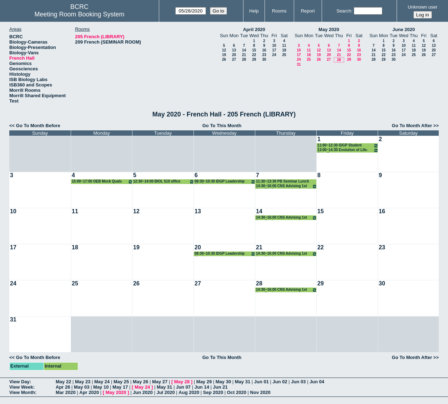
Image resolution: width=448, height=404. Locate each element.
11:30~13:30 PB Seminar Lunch (282, 181)
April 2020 (254, 29)
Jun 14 (202, 387)
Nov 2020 (260, 392)
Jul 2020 (165, 392)
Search (343, 11)
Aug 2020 (188, 392)
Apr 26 (63, 387)
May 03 (81, 387)
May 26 (140, 381)
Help (254, 11)
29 (254, 59)
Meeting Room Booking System (79, 14)
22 (254, 55)
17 (274, 50)
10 (274, 46)
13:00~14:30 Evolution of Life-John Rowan (347, 150)
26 (224, 59)
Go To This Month (222, 125)
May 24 (102, 381)
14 (244, 50)
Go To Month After (412, 125)
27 (234, 59)
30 (264, 59)
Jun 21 (220, 387)
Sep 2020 (213, 392)
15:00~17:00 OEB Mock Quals (102, 181)
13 (234, 50)
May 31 (242, 381)
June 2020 (403, 29)
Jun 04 (316, 381)
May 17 (120, 387)
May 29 (204, 381)
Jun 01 (261, 381)
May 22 (63, 381)
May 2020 (328, 29)
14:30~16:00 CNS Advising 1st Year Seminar (286, 186)
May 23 (82, 381)
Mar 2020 (66, 392)
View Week (21, 387)
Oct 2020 (236, 392)
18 (284, 50)
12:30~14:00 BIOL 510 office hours (163, 181)
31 (299, 64)
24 (274, 55)
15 (254, 50)
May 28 (182, 381)
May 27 (159, 381)
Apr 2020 (89, 392)
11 (284, 46)
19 (224, 55)
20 (234, 55)
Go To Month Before (38, 125)
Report (308, 11)
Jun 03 (298, 381)
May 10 (101, 387)
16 (264, 50)
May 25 (121, 381)
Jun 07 (183, 387)
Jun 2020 (143, 392)
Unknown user (422, 7)
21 (244, 55)
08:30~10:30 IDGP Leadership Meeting (225, 181)
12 (224, 50)
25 (284, 55)
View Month (22, 392)
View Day (19, 381)
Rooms (279, 11)
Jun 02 (280, 381)
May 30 (223, 381)
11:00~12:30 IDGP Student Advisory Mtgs (347, 145)
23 (264, 55)
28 (244, 59)
